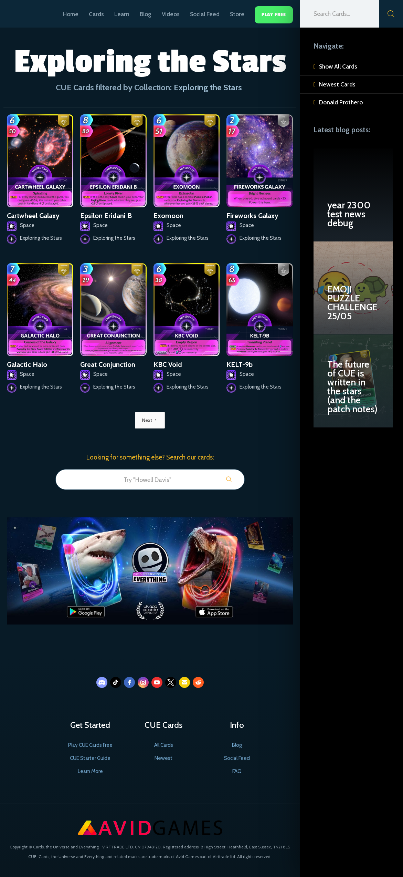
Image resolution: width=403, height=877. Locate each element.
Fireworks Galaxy (252, 215)
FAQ (237, 771)
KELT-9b (239, 364)
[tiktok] (115, 682)
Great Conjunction (107, 364)
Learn (121, 14)
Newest (163, 758)
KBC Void (167, 364)
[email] (184, 682)
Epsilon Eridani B (106, 215)
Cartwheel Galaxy (33, 215)
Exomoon (168, 215)
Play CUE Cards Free (90, 745)
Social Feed (205, 14)
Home (70, 14)
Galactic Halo (27, 364)
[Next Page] (150, 420)
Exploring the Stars (41, 238)
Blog (145, 14)
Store (237, 14)
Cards (96, 14)
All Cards (163, 745)
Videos (171, 14)
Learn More (90, 771)
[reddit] (198, 682)
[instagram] (143, 682)
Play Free (274, 15)
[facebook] (129, 682)
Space (27, 225)
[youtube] (156, 682)
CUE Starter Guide (90, 758)
